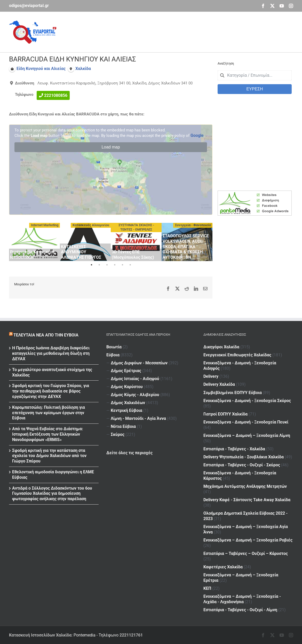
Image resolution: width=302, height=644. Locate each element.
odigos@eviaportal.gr (29, 5)
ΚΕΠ (207, 588)
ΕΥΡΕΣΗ (254, 89)
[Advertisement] (199, 31)
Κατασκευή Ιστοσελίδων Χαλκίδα (40, 635)
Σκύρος (117, 434)
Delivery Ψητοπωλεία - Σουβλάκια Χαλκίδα (243, 456)
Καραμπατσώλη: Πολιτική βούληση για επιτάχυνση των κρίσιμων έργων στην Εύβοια (48, 413)
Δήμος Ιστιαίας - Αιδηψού (135, 378)
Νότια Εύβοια (123, 426)
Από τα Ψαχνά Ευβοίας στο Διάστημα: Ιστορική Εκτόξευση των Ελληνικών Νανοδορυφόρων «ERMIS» (47, 434)
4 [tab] (114, 265)
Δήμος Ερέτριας (126, 370)
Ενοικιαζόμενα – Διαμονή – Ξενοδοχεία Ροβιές (247, 540)
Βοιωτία (114, 346)
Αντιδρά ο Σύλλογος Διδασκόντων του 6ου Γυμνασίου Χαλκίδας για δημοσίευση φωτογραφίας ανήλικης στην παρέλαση (52, 493)
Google (197, 135)
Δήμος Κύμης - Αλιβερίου (135, 394)
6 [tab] (130, 265)
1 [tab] (91, 265)
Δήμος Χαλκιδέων (128, 402)
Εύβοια (113, 354)
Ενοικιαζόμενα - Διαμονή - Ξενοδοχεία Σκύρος (247, 400)
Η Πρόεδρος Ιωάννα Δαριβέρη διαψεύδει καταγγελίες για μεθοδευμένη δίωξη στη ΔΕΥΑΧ (51, 353)
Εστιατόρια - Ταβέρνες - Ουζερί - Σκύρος (241, 464)
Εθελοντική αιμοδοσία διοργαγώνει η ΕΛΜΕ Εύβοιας (53, 474)
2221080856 (55, 95)
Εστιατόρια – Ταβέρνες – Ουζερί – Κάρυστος (245, 553)
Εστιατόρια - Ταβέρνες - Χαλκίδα (234, 448)
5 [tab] (122, 265)
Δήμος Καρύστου (127, 386)
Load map (110, 147)
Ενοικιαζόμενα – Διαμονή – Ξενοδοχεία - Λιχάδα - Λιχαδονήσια (242, 599)
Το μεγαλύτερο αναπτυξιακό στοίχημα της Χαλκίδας (52, 372)
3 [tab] (106, 265)
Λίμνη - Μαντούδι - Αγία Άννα (138, 418)
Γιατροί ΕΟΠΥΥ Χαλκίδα (225, 414)
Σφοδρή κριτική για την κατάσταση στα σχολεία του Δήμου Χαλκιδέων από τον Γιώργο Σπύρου (49, 456)
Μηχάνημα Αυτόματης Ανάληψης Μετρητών (245, 486)
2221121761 (131, 635)
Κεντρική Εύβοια (126, 410)
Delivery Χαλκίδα (219, 384)
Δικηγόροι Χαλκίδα (221, 346)
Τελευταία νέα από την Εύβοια (45, 335)
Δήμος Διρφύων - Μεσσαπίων (139, 362)
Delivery (210, 376)
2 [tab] (99, 265)
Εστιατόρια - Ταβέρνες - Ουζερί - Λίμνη (240, 609)
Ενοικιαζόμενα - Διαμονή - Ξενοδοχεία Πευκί (245, 422)
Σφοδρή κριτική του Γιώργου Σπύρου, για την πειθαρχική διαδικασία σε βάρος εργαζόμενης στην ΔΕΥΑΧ (50, 391)
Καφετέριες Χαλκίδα (223, 566)
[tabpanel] (34, 242)
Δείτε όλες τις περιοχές (129, 452)
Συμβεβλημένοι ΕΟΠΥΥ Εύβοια (232, 392)
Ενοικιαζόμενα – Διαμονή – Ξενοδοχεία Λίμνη (246, 435)
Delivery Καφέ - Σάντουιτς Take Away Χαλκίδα (246, 499)
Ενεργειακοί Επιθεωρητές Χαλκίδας (237, 354)
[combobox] (255, 75)
